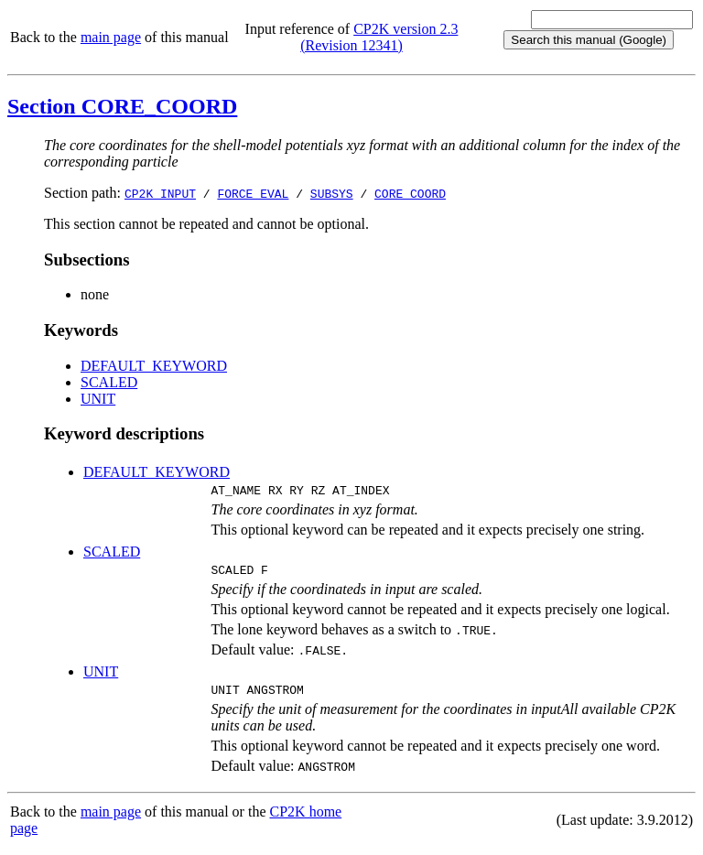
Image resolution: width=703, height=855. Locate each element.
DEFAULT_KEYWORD (154, 365)
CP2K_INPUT (160, 193)
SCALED (109, 382)
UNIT (98, 398)
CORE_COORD (410, 193)
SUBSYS (331, 193)
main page (111, 37)
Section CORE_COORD (122, 106)
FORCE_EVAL (252, 193)
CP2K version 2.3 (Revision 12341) (379, 37)
